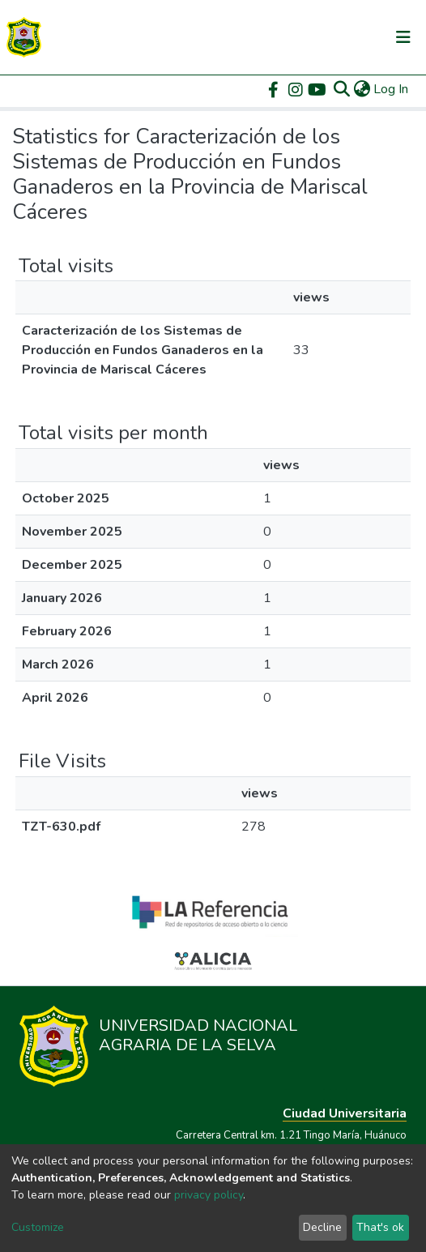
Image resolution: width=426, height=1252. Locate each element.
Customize (37, 1227)
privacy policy (208, 1195)
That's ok (380, 1227)
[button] (361, 89)
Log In (391, 89)
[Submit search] (341, 89)
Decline (322, 1227)
